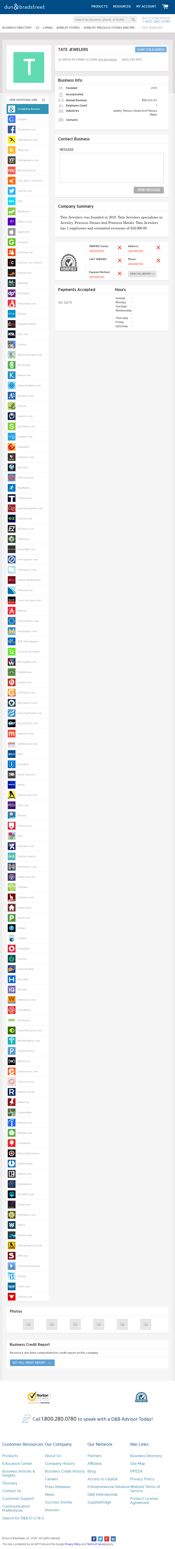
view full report (140, 274)
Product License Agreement (144, 1500)
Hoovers (52, 1510)
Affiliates (95, 1463)
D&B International (103, 1494)
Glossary (9, 1483)
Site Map (137, 1463)
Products (10, 1456)
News (49, 1494)
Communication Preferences (16, 1508)
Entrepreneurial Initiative (109, 1487)
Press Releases (58, 1487)
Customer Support (18, 1498)
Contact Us (11, 1491)
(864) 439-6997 (132, 59)
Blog (92, 1471)
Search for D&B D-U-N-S (23, 1518)
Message (67, 150)
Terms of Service (96, 1544)
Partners (95, 1456)
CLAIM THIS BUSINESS (151, 49)
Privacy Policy (142, 1479)
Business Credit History (65, 1471)
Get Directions (107, 59)
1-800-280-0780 (156, 21)
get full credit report (29, 1362)
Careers (51, 1479)
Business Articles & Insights (18, 1473)
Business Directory (146, 1456)
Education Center (17, 1463)
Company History (60, 1463)
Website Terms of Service (145, 1489)
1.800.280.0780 (59, 1419)
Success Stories (58, 1502)
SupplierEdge (99, 1502)
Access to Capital (103, 1479)
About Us (53, 1456)
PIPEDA (136, 1471)
